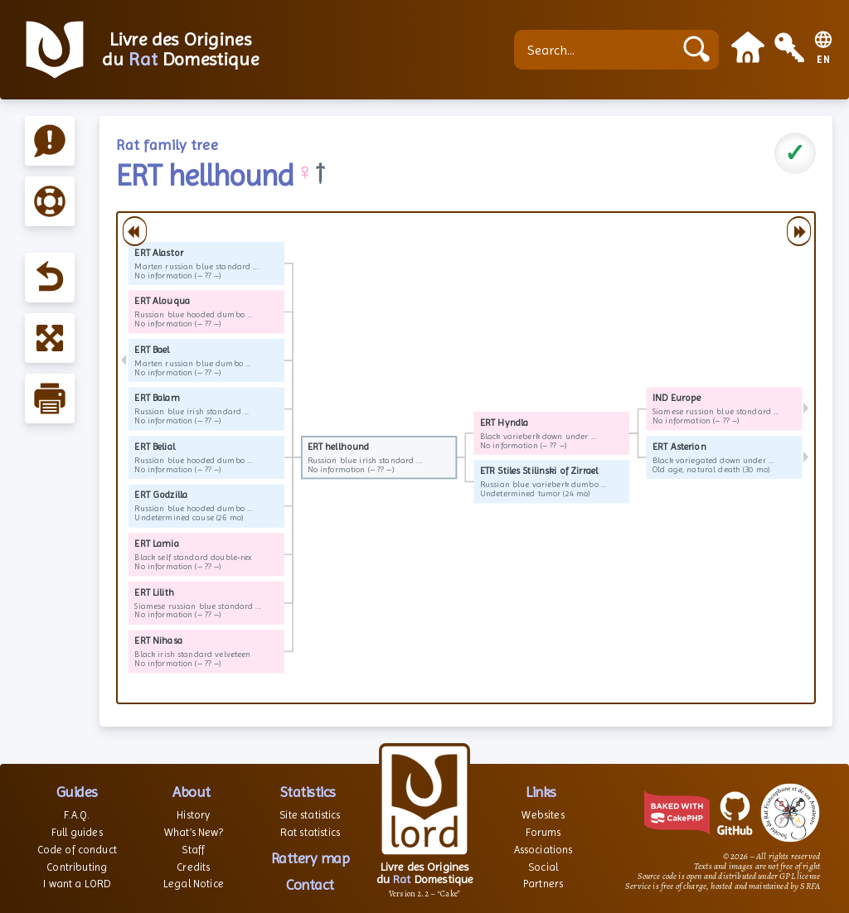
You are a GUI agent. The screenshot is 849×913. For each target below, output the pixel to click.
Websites (543, 815)
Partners (543, 883)
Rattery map (310, 858)
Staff (193, 849)
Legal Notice (193, 883)
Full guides (77, 832)
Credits (193, 867)
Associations (543, 849)
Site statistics (309, 815)
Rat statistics (310, 832)
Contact (310, 884)
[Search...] (598, 50)
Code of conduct (77, 849)
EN (824, 60)
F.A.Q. (77, 815)
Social (543, 867)
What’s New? (193, 832)
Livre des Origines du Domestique (180, 50)
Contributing (76, 867)
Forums (543, 832)
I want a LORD (76, 883)
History (193, 815)
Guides (77, 791)
